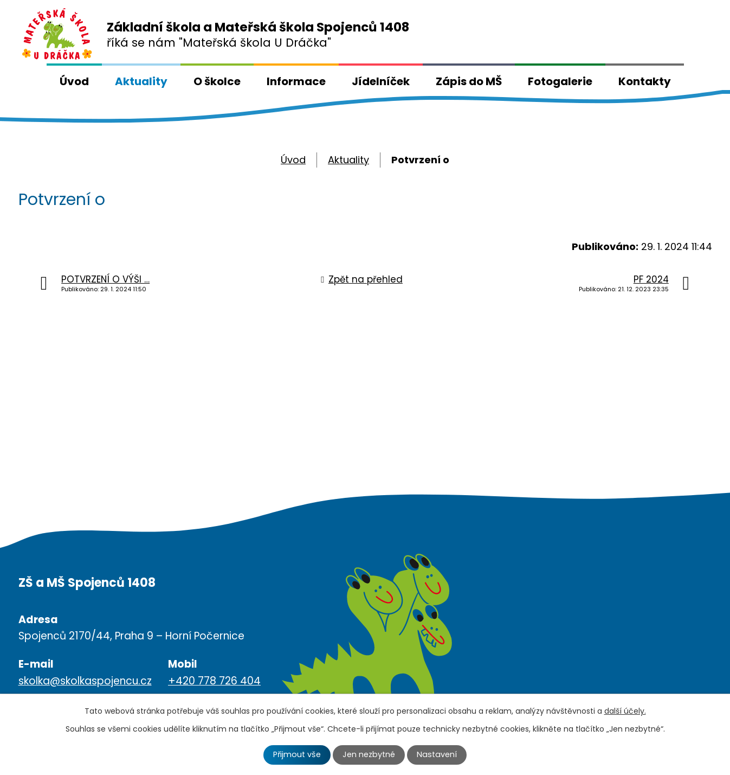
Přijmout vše (297, 754)
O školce (217, 81)
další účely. (625, 711)
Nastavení (437, 754)
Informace (296, 81)
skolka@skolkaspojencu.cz (85, 681)
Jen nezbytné (369, 754)
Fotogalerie (560, 81)
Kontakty (644, 81)
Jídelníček (381, 81)
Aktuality (141, 81)
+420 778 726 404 (214, 681)
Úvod (74, 81)
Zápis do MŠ (469, 81)
